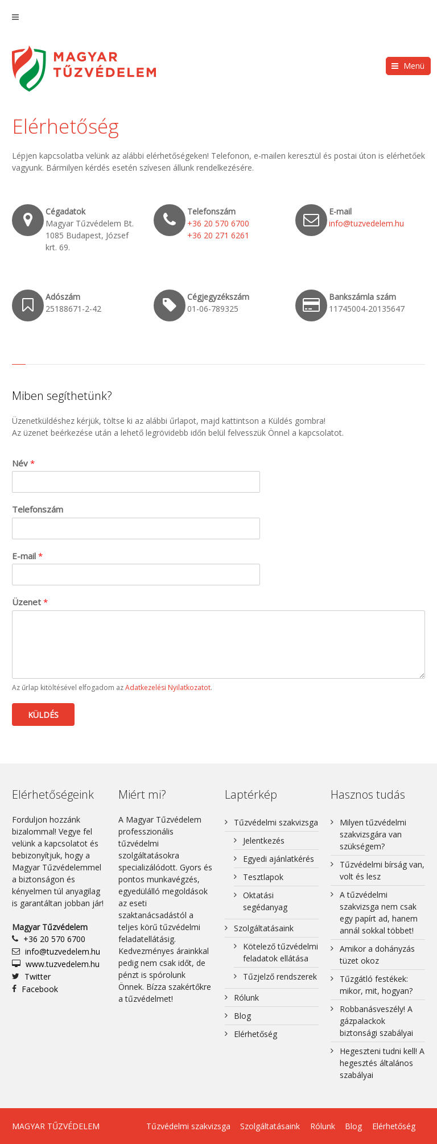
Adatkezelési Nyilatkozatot (168, 687)
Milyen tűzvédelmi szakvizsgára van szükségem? (373, 834)
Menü (413, 65)
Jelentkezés (264, 840)
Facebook (40, 989)
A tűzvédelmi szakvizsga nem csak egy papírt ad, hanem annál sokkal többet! (379, 912)
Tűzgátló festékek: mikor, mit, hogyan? (376, 984)
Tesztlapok (263, 877)
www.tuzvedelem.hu (63, 964)
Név (23, 463)
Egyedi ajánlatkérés (278, 858)
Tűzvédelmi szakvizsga (276, 822)
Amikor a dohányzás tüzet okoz (377, 954)
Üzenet (30, 602)
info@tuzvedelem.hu (366, 223)
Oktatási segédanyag (265, 901)
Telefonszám (37, 509)
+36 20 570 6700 (218, 223)
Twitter (37, 976)
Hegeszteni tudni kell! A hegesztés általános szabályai (382, 1063)
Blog (242, 1015)
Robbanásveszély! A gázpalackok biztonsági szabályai (376, 1020)
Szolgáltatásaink (264, 928)
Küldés (43, 714)
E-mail (27, 556)
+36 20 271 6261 (218, 235)
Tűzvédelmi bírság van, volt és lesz (382, 870)
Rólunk (246, 997)
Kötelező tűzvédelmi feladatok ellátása (280, 952)
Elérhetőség (255, 1034)
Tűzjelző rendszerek (280, 976)
